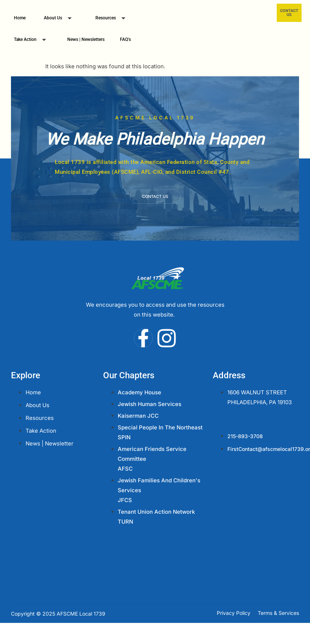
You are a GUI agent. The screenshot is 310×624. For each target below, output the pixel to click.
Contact (227, 419)
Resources (113, 18)
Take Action (33, 40)
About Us (60, 18)
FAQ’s (125, 39)
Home (20, 17)
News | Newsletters (86, 39)
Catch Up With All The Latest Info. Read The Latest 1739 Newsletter (155, 559)
